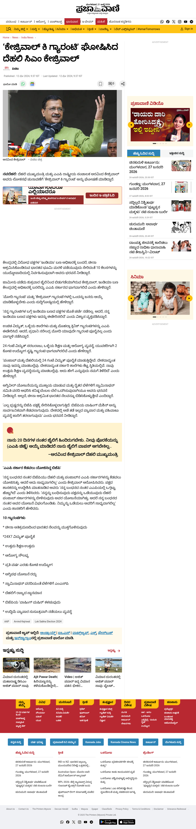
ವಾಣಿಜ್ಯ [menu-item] (104, 29)
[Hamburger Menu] (8, 29)
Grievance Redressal (176, 809)
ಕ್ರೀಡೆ (60, 752)
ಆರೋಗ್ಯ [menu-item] (41, 21)
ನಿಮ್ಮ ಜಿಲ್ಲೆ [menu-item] (19, 29)
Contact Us (23, 809)
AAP (6, 621)
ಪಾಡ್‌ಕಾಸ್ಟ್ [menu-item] (56, 21)
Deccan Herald (61, 809)
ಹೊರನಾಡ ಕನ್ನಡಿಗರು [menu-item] (120, 21)
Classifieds (107, 809)
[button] (16, 742)
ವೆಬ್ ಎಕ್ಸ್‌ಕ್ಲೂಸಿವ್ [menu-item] (125, 29)
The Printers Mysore (41, 809)
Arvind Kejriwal (22, 621)
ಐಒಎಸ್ (64, 633)
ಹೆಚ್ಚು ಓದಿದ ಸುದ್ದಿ (24, 752)
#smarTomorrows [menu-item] (149, 29)
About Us (10, 809)
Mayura (84, 809)
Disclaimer (159, 809)
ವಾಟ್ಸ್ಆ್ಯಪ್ (80, 633)
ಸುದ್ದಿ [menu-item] (34, 29)
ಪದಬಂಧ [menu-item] (11, 21)
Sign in (187, 28)
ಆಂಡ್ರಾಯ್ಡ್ (48, 633)
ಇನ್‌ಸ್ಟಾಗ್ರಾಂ (22, 638)
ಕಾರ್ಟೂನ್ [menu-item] (26, 21)
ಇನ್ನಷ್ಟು (114, 650)
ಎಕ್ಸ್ (93, 633)
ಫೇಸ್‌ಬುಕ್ (105, 633)
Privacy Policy (122, 809)
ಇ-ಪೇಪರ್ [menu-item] (87, 21)
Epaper (95, 809)
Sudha (75, 809)
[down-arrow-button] (27, 29)
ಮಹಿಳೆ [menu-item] (101, 21)
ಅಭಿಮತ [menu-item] (77, 29)
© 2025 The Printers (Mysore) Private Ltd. (97, 815)
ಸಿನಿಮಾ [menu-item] (61, 29)
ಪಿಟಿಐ (15, 68)
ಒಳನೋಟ (106, 752)
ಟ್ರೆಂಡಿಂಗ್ (148, 752)
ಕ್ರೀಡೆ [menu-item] (90, 29)
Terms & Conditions (141, 809)
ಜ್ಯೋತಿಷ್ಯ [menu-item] (48, 29)
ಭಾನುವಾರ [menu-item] (72, 21)
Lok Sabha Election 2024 (48, 621)
